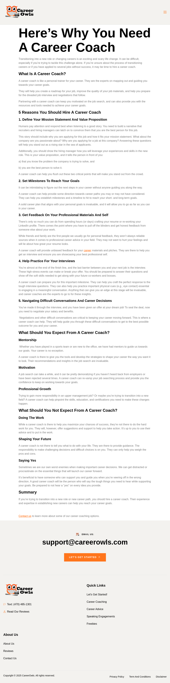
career (87, 250)
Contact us (25, 516)
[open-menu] (165, 12)
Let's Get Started (85, 557)
